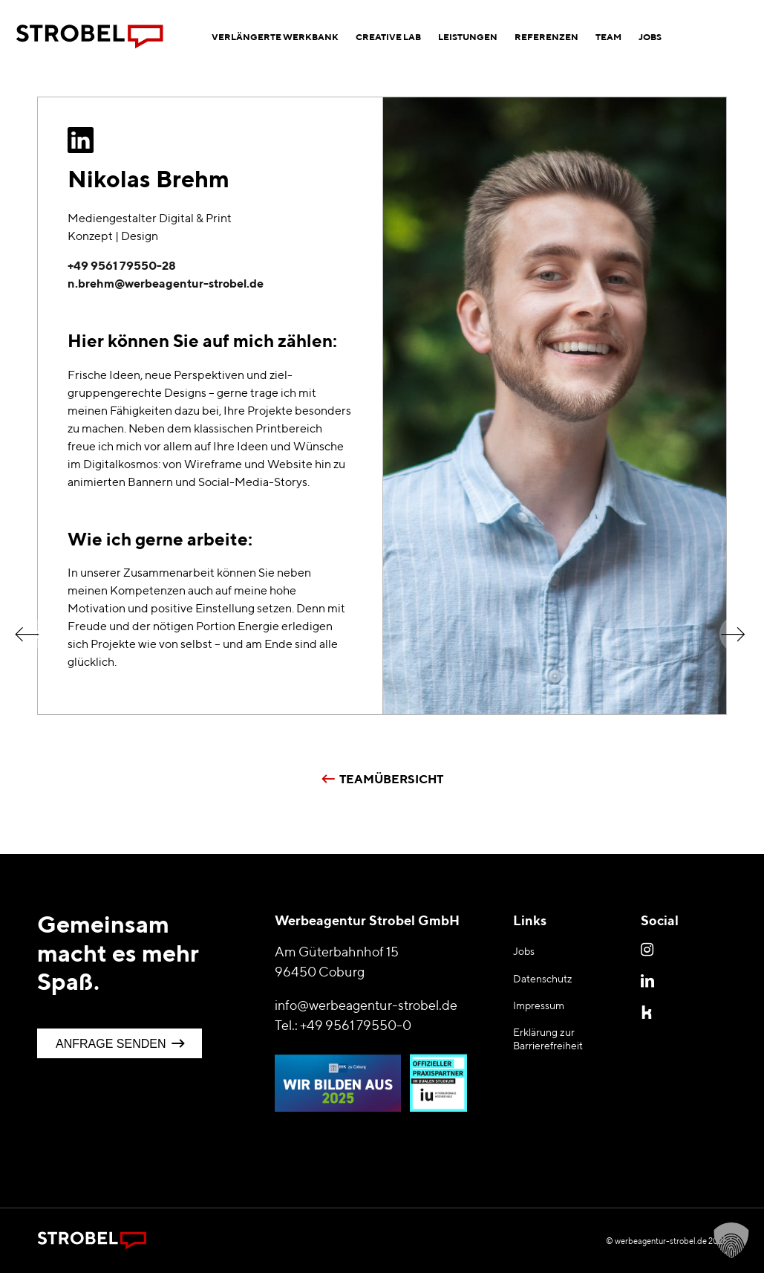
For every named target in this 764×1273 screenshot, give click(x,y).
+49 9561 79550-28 (122, 266)
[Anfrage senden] (119, 1043)
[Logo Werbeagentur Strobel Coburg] (90, 37)
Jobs (524, 951)
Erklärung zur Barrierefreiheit (548, 1039)
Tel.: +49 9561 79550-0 (343, 1025)
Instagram (649, 949)
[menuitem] (275, 37)
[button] (731, 1240)
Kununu (649, 1011)
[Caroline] (741, 625)
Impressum (538, 1005)
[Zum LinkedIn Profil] (81, 140)
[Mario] (22, 625)
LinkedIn (649, 980)
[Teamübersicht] (382, 775)
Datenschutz (542, 979)
